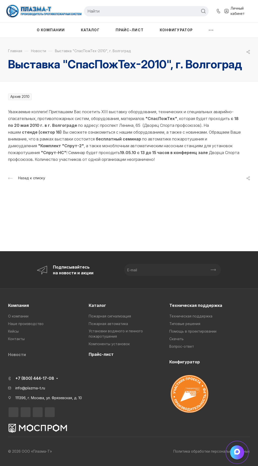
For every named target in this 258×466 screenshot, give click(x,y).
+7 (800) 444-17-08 (34, 378)
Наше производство (26, 324)
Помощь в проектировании (192, 331)
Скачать (176, 339)
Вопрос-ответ (181, 346)
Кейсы (13, 331)
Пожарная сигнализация (110, 316)
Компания (18, 305)
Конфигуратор (184, 361)
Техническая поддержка (195, 305)
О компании (18, 316)
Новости (17, 354)
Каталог (97, 305)
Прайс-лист (101, 354)
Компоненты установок (109, 344)
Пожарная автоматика (108, 324)
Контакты (16, 339)
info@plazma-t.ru (30, 388)
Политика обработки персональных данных (211, 451)
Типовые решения (184, 324)
